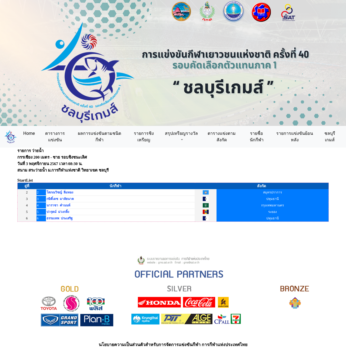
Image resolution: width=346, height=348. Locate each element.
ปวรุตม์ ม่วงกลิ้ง (57, 212)
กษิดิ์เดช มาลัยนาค (60, 199)
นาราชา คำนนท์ (58, 205)
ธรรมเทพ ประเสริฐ (59, 218)
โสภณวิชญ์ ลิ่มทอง (59, 192)
